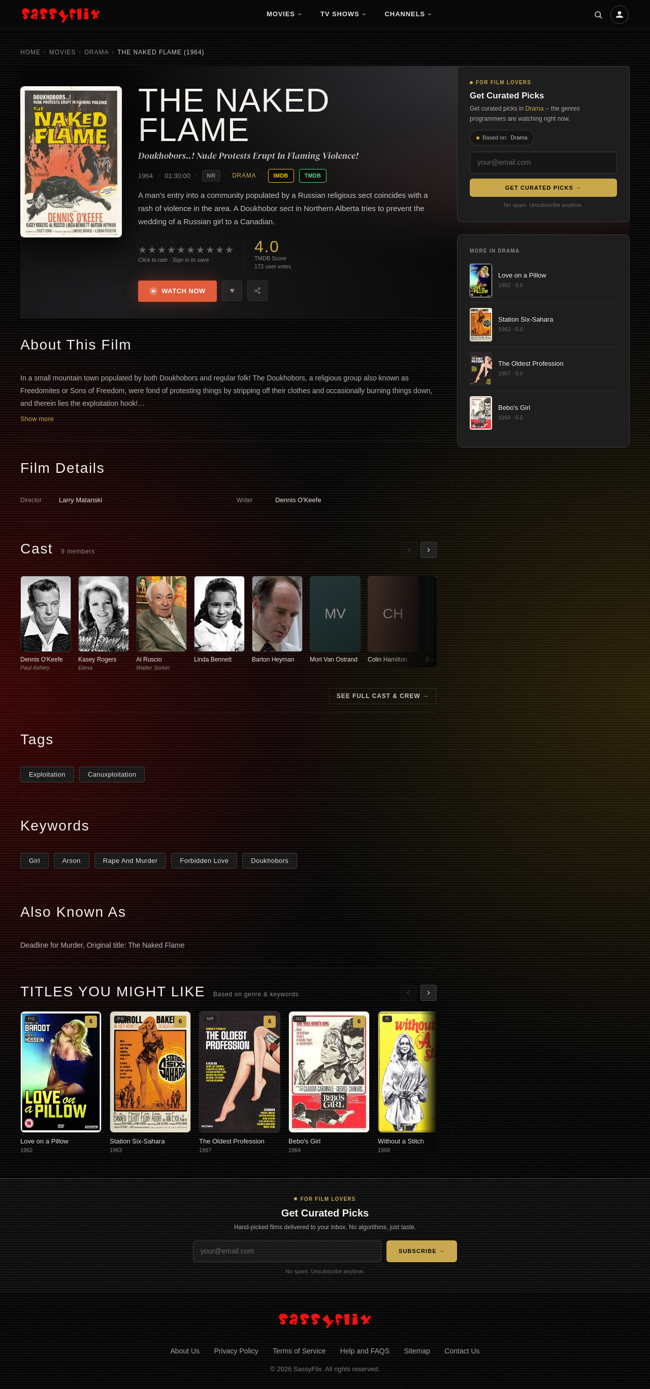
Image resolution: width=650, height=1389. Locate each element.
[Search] (598, 15)
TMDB (313, 175)
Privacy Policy (236, 1351)
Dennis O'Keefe (298, 501)
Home (30, 52)
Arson (71, 861)
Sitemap (417, 1351)
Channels (409, 14)
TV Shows (343, 14)
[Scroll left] (409, 551)
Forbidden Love (204, 861)
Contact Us (461, 1351)
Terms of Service (299, 1351)
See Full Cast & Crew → (383, 697)
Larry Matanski (80, 501)
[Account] (619, 15)
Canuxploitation (112, 775)
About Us (185, 1351)
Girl (34, 861)
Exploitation (47, 775)
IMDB (281, 175)
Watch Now (178, 292)
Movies (284, 14)
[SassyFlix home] (325, 1320)
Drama (96, 52)
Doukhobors (269, 861)
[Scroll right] (428, 551)
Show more (37, 420)
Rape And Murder (130, 861)
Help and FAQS (364, 1351)
